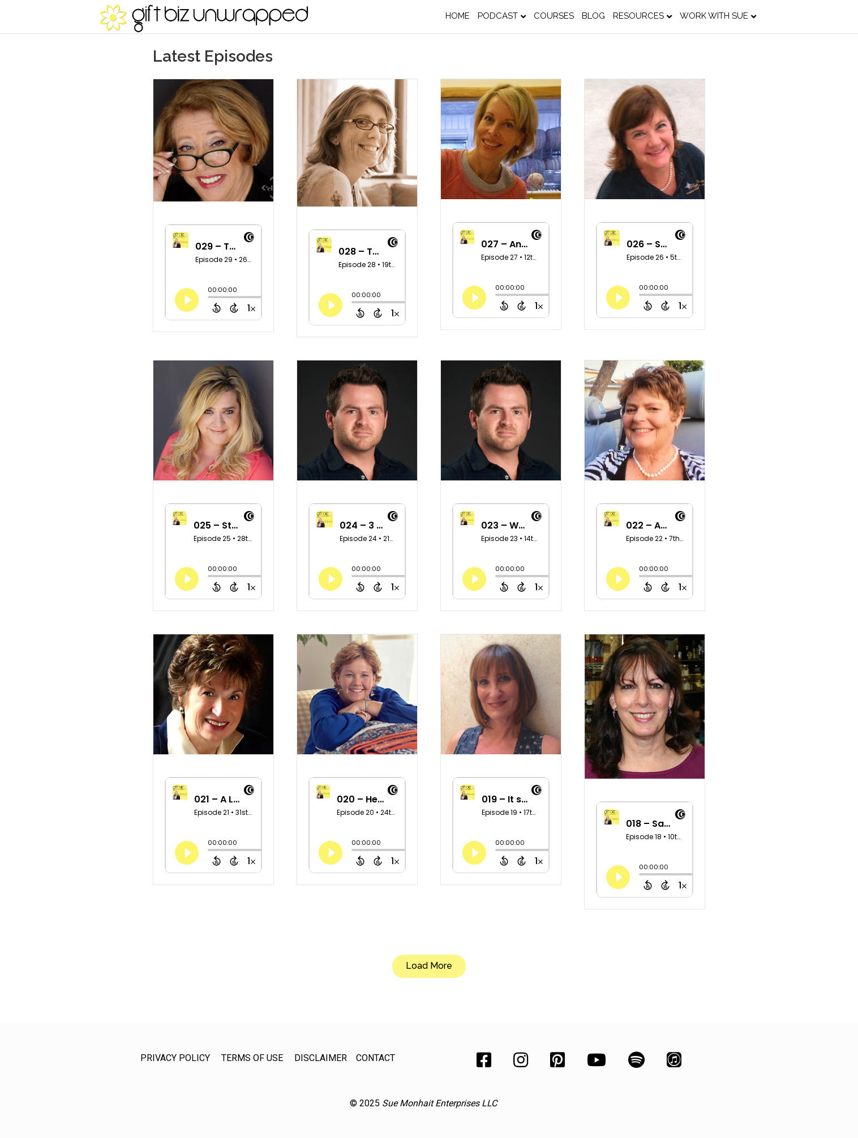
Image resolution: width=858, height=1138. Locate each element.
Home (457, 16)
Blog (593, 16)
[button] (429, 966)
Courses (554, 16)
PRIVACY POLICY (175, 1058)
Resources (638, 16)
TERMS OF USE (252, 1058)
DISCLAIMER (320, 1058)
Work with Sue (714, 16)
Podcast (498, 16)
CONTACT (375, 1058)
